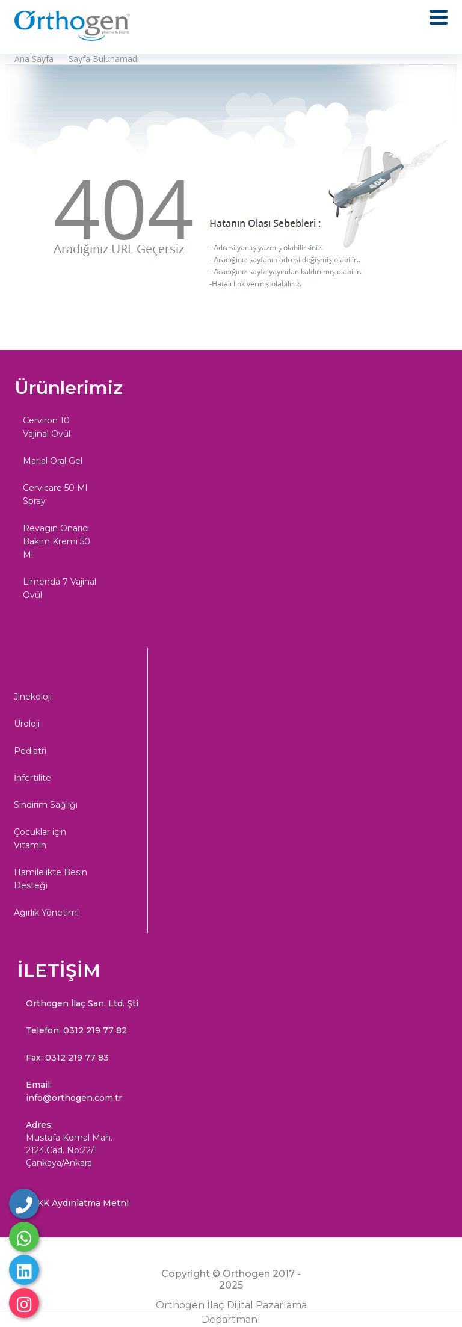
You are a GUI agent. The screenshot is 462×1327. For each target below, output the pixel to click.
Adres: (82, 1144)
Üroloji (27, 723)
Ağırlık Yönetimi (46, 912)
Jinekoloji (33, 696)
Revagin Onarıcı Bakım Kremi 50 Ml (56, 541)
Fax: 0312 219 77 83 (67, 1057)
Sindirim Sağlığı (46, 804)
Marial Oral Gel (52, 460)
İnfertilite (32, 777)
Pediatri (30, 750)
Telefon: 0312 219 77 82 (76, 1030)
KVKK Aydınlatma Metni (77, 1203)
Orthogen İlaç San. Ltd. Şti (82, 1003)
